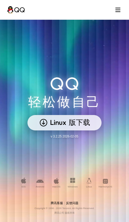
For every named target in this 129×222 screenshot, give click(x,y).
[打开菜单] (118, 10)
